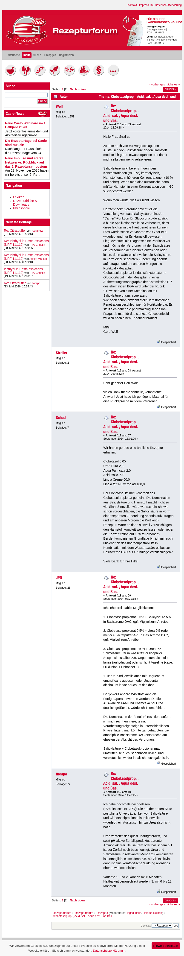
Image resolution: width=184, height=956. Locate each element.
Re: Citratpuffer (15, 230)
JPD (59, 577)
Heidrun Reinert (152, 913)
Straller (61, 353)
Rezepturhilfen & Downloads (25, 202)
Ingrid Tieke (134, 913)
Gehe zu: (146, 925)
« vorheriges (157, 84)
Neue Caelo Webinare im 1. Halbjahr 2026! (25, 125)
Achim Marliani (38, 258)
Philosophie (21, 208)
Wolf (59, 106)
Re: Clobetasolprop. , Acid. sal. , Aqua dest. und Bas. (120, 113)
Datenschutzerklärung (168, 5)
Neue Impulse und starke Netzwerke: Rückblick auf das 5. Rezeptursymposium (26, 162)
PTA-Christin (37, 244)
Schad (61, 417)
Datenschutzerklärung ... (109, 950)
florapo (36, 283)
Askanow (37, 230)
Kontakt (132, 5)
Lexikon (18, 197)
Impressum (146, 5)
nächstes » (173, 84)
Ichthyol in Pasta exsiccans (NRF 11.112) (23, 271)
